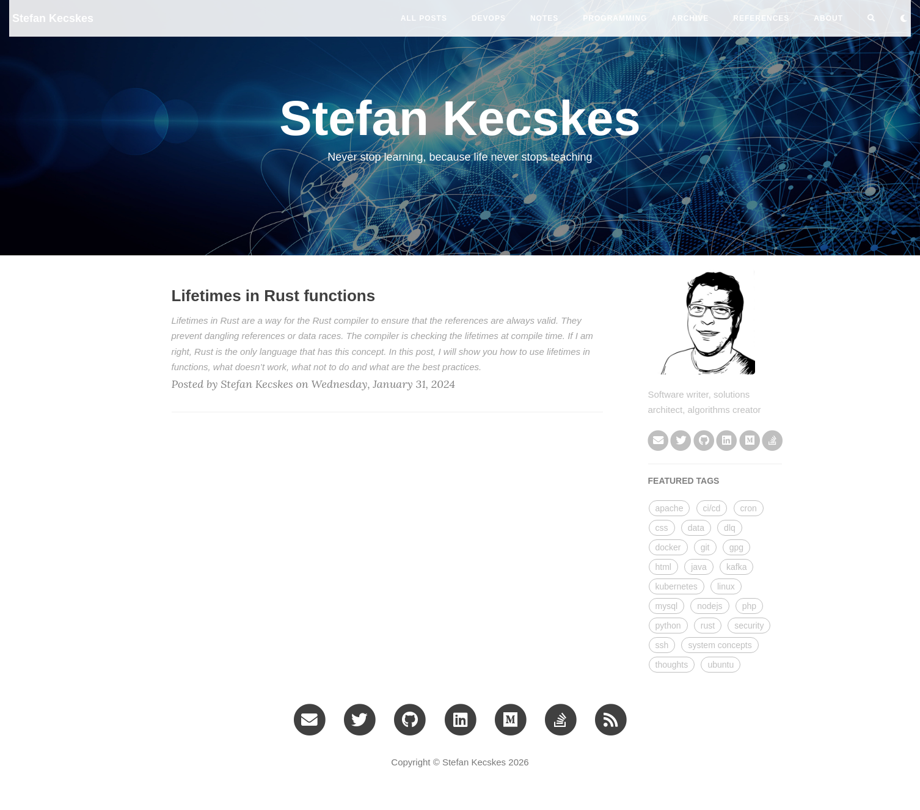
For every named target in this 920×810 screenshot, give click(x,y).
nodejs (709, 606)
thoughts (671, 665)
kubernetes (676, 586)
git (705, 547)
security (749, 625)
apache (669, 508)
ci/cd (712, 508)
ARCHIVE (690, 18)
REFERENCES (761, 18)
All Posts (424, 18)
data (696, 528)
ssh (662, 645)
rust (708, 625)
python (668, 625)
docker (668, 547)
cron (748, 508)
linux (726, 586)
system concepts (719, 645)
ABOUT (828, 18)
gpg (736, 547)
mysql (666, 606)
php (749, 606)
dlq (730, 528)
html (663, 567)
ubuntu (720, 665)
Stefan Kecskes (52, 18)
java (699, 567)
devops (489, 18)
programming (615, 18)
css (661, 528)
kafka (736, 567)
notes (544, 18)
